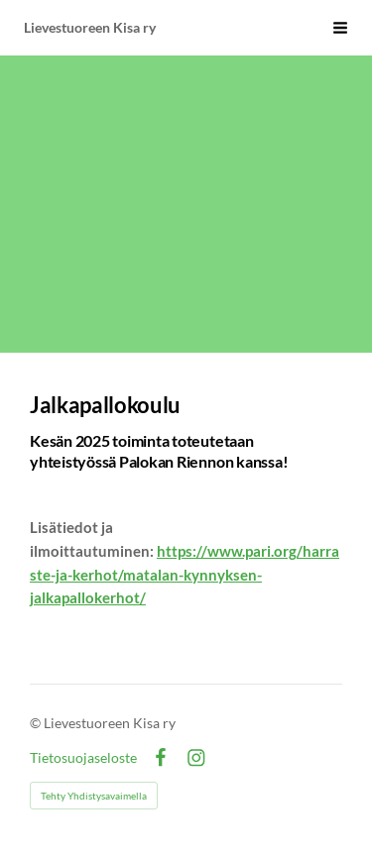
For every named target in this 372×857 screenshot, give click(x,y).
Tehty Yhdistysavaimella (94, 796)
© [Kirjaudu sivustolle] (37, 722)
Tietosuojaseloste (83, 758)
